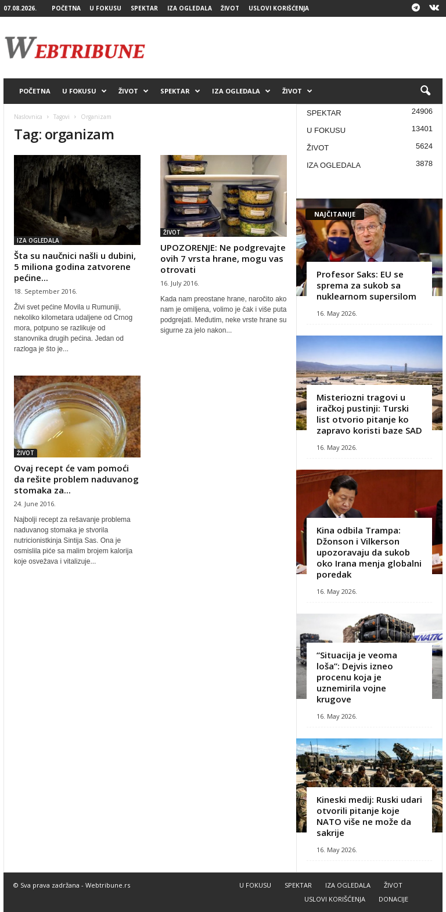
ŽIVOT (230, 8)
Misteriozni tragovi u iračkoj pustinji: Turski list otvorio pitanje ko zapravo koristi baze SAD (369, 413)
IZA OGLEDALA (189, 8)
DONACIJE (393, 899)
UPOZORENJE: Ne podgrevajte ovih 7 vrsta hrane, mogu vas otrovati (223, 258)
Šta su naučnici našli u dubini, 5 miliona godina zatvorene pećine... (75, 266)
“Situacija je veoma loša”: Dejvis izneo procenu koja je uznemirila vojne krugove (356, 677)
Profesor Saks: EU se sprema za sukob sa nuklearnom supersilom (366, 285)
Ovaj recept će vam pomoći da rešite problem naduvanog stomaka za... (76, 479)
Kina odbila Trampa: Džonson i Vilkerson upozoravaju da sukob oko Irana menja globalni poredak (369, 552)
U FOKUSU (105, 8)
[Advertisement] (295, 47)
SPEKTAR (144, 8)
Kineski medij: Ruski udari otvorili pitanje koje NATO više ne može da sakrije (369, 816)
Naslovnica (28, 117)
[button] (425, 91)
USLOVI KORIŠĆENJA (279, 8)
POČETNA (66, 8)
